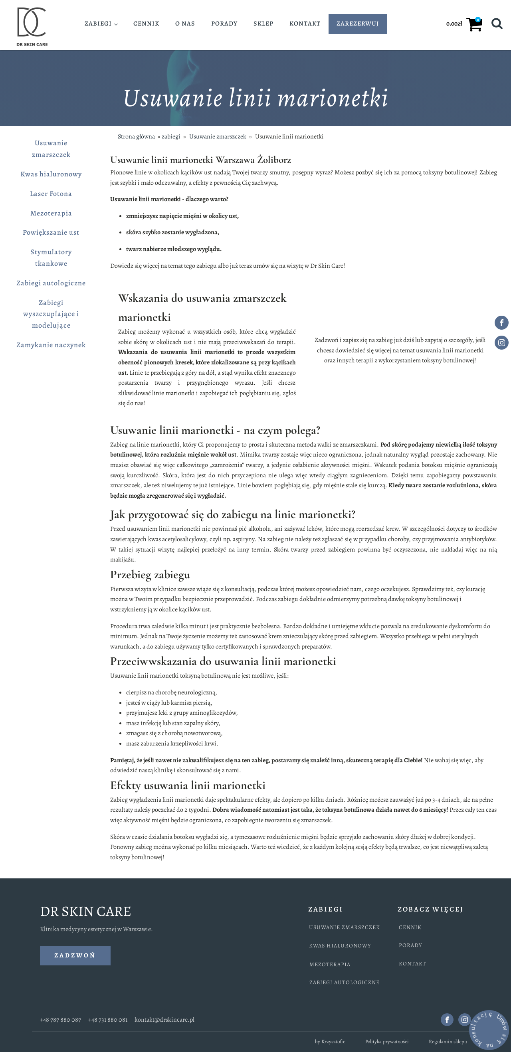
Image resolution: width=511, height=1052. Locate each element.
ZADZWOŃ (75, 955)
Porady (224, 23)
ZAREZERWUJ (358, 23)
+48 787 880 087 (60, 1019)
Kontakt (305, 23)
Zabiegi (98, 23)
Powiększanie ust (51, 232)
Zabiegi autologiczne (51, 283)
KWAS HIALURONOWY (340, 945)
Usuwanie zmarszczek (51, 148)
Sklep (263, 23)
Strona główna (136, 136)
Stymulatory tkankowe (51, 257)
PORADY (410, 945)
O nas (185, 23)
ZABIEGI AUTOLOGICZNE (344, 982)
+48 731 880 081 (107, 1019)
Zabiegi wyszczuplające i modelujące (51, 314)
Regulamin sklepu (448, 1041)
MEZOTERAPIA (330, 964)
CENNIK (410, 927)
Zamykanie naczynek (51, 345)
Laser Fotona (51, 193)
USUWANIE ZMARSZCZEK (344, 927)
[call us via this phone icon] (16, 1036)
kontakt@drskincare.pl (164, 1019)
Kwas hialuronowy (51, 174)
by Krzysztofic (330, 1041)
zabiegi (171, 136)
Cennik (146, 23)
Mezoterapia (51, 213)
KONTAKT (412, 963)
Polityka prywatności (387, 1041)
